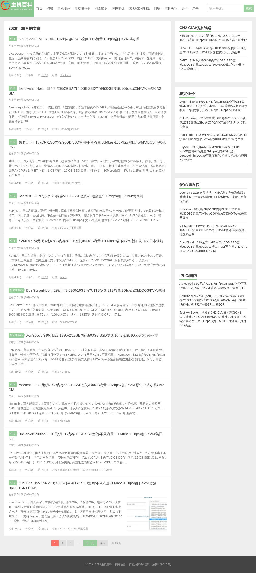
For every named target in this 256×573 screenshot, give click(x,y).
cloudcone (65, 75)
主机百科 (17, 5)
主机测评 (63, 8)
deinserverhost (68, 322)
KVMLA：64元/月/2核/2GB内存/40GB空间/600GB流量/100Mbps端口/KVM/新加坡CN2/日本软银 (90, 241)
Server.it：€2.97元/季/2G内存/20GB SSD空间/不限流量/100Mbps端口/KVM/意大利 (80, 196)
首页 (39, 8)
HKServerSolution (90, 469)
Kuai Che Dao (68, 528)
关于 (185, 8)
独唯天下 (77, 182)
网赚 (157, 8)
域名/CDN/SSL (139, 8)
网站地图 (120, 564)
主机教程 (171, 8)
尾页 (102, 543)
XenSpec (65, 371)
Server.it (64, 227)
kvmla (63, 277)
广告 (195, 8)
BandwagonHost (69, 129)
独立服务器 (82, 8)
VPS (50, 8)
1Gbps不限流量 (68, 469)
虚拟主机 (118, 8)
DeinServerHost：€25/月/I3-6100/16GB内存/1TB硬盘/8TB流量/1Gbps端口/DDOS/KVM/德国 (95, 290)
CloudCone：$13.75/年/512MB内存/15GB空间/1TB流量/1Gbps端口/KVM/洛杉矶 (79, 39)
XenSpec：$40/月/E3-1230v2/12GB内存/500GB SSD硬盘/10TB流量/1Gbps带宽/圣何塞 (92, 335)
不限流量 (65, 182)
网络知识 (101, 8)
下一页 (90, 543)
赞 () (43, 75)
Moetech (65, 420)
